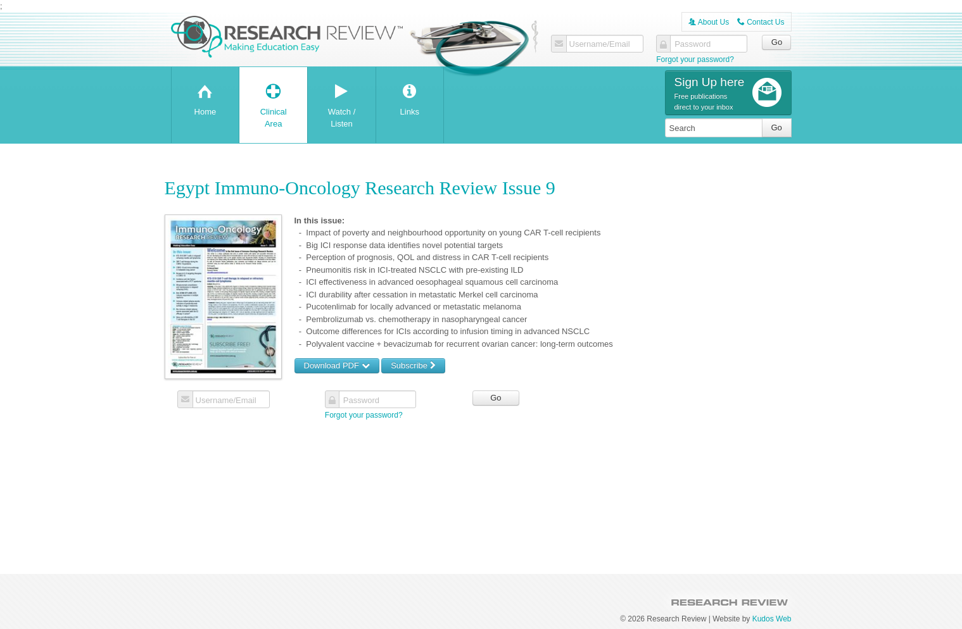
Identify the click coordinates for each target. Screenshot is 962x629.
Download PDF (337, 365)
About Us (708, 22)
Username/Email (599, 44)
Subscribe (413, 365)
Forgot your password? (695, 59)
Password (692, 44)
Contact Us (761, 22)
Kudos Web (772, 618)
